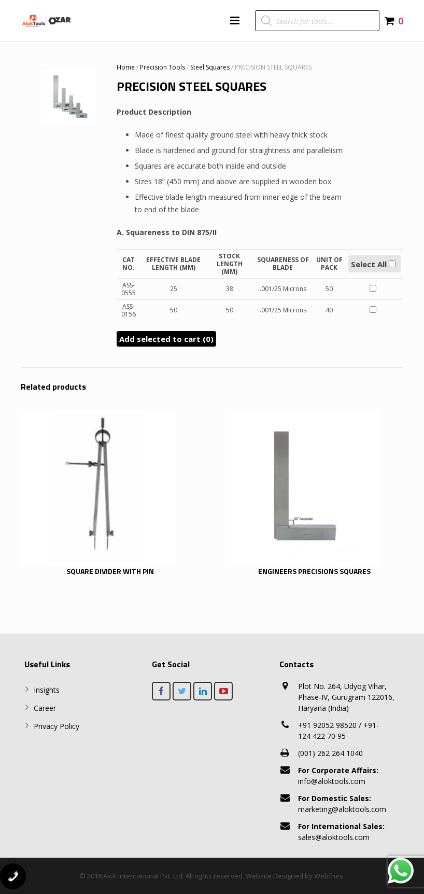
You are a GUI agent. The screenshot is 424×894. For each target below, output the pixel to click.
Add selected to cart (166, 339)
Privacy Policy (56, 726)
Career (45, 708)
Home (126, 67)
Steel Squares (210, 67)
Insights (47, 690)
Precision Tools (162, 67)
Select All (373, 264)
